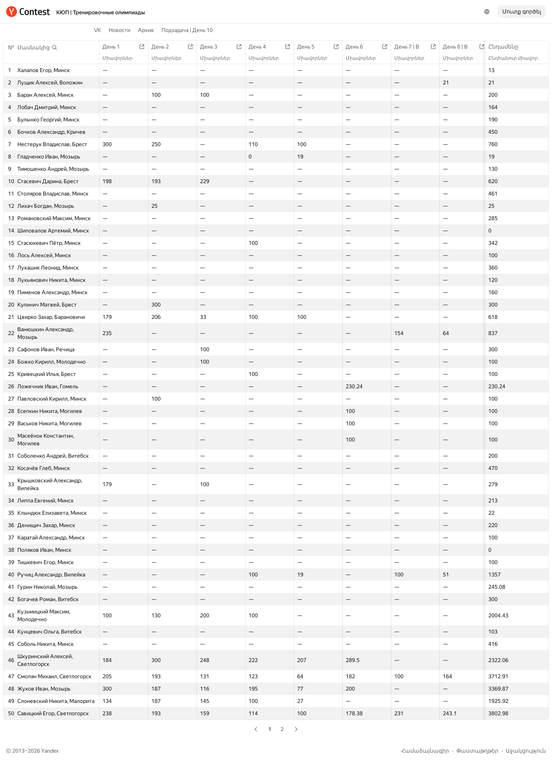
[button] (37, 47)
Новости (119, 30)
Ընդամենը (507, 47)
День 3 (212, 47)
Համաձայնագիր (425, 751)
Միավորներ (121, 58)
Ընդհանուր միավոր (516, 58)
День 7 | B (410, 47)
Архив (146, 30)
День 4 (261, 47)
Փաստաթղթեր (477, 751)
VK (97, 30)
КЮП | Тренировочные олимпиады (100, 12)
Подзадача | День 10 (187, 30)
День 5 (309, 47)
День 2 (164, 47)
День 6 (358, 47)
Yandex (50, 751)
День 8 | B (459, 47)
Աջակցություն (526, 751)
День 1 (115, 47)
